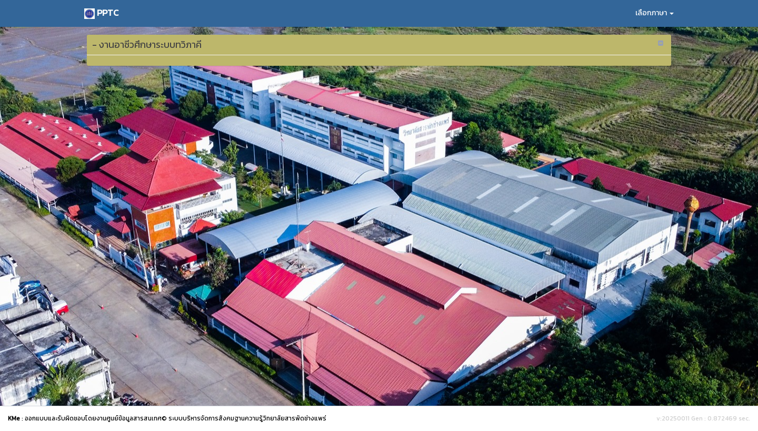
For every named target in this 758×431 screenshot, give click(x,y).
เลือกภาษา (654, 12)
